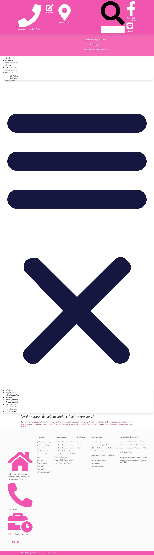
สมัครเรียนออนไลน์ (11, 63)
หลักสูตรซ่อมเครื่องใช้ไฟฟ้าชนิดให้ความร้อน (134, 457)
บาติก (78, 448)
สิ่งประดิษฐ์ (13, 78)
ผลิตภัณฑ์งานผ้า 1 (42, 451)
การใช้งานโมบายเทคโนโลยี (63, 463)
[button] (113, 13)
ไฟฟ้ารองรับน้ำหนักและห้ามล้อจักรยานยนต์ (104, 448)
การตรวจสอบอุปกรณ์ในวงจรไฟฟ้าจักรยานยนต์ (43, 422)
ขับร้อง (79, 445)
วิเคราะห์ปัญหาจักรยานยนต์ (113, 424)
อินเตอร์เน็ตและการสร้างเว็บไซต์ (65, 454)
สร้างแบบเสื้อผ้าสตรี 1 (44, 472)
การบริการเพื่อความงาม (98, 460)
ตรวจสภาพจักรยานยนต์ (124, 422)
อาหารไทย (40, 460)
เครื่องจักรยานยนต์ (97, 451)
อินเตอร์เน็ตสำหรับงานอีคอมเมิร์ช (65, 460)
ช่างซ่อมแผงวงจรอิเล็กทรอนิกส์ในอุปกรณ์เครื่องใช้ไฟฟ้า (133, 461)
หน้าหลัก (8, 58)
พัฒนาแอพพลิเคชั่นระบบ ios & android (132, 445)
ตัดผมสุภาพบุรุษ (42, 463)
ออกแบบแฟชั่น (41, 448)
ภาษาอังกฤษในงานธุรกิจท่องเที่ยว (65, 448)
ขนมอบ (39, 457)
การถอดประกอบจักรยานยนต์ (69, 422)
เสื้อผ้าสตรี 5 (41, 466)
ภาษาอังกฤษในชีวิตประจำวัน (63, 451)
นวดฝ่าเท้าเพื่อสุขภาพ (97, 466)
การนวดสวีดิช (95, 463)
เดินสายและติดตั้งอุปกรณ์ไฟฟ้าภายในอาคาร (105, 445)
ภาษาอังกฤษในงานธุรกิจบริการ (64, 445)
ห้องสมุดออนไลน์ (11, 70)
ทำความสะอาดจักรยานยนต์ (30, 424)
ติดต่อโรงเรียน (10, 81)
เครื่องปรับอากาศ (96, 442)
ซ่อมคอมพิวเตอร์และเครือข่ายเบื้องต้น (132, 442)
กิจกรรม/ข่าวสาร (11, 68)
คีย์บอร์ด (79, 442)
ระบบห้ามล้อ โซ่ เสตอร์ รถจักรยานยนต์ (91, 424)
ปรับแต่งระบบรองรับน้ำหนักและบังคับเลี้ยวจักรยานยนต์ (59, 424)
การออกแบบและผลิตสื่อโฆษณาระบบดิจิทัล (133, 448)
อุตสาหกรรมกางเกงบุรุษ (44, 442)
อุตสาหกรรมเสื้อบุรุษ (43, 445)
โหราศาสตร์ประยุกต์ (61, 457)
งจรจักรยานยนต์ (84, 422)
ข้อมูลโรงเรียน (10, 60)
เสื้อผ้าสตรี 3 (41, 469)
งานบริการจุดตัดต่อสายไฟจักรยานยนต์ (103, 422)
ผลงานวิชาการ (10, 72)
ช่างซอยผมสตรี (42, 454)
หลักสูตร (8, 65)
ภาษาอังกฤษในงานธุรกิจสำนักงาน (65, 442)
